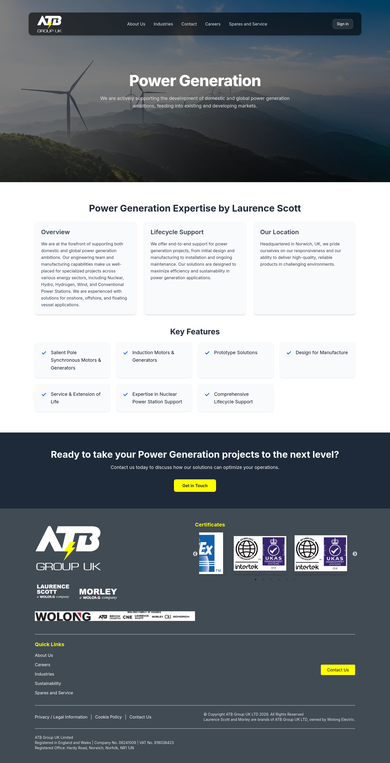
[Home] (49, 24)
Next (355, 554)
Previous (195, 554)
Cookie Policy (108, 717)
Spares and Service (248, 24)
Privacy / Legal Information (61, 717)
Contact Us (338, 669)
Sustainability (48, 683)
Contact (189, 24)
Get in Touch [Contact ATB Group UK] (194, 485)
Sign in (343, 24)
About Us (136, 24)
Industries (163, 24)
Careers (213, 24)
